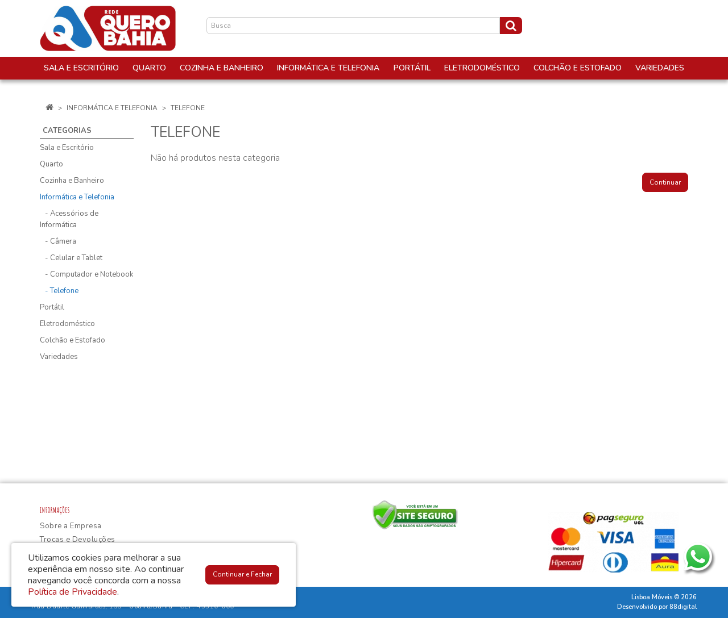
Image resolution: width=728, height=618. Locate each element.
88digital (683, 607)
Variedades (59, 357)
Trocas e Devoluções (77, 540)
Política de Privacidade (72, 592)
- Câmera (58, 241)
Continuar (665, 182)
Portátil (52, 307)
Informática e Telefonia (112, 107)
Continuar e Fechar (242, 574)
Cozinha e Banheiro (72, 181)
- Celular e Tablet (71, 258)
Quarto (51, 164)
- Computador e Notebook (86, 274)
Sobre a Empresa (71, 526)
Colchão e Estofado (72, 340)
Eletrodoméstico (67, 324)
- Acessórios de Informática (69, 219)
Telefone (188, 107)
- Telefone (59, 291)
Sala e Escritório (67, 148)
